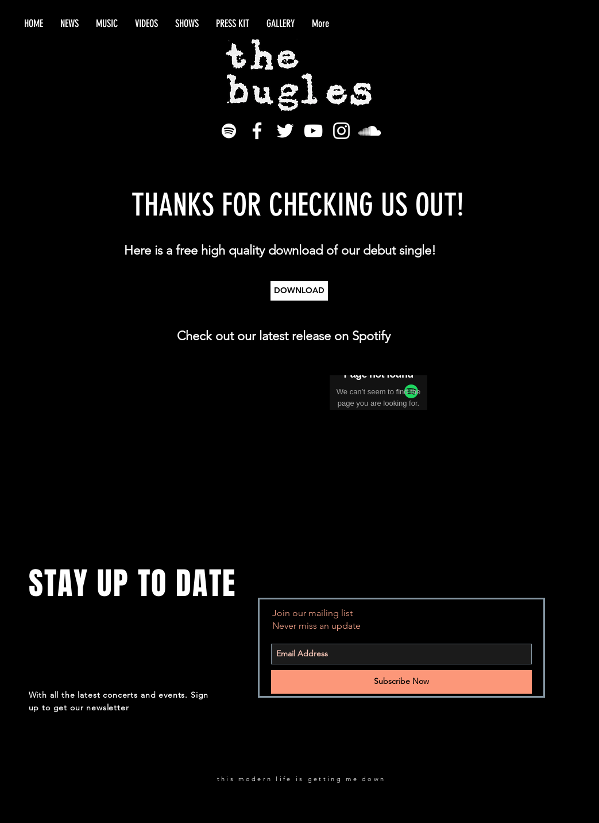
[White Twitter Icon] (285, 131)
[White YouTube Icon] (313, 131)
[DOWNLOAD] (299, 290)
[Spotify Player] (248, 393)
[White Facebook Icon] (257, 131)
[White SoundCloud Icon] (369, 131)
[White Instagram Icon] (341, 131)
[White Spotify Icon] (229, 131)
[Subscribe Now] (401, 682)
